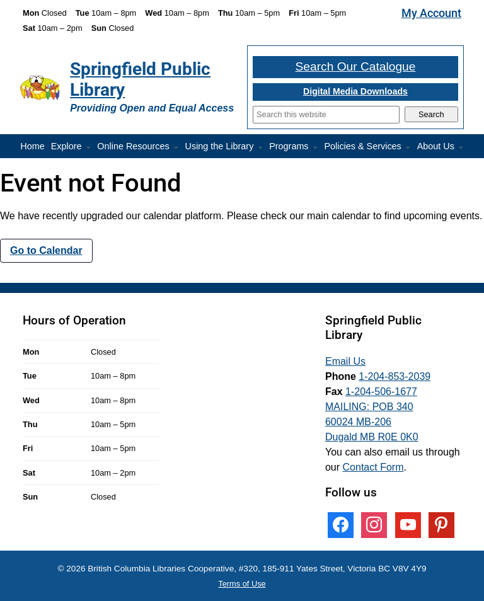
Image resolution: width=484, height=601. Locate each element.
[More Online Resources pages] (178, 147)
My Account (431, 13)
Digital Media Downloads (355, 91)
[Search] (326, 114)
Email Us (345, 361)
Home (32, 146)
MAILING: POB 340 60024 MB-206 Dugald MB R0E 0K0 (371, 421)
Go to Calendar (46, 250)
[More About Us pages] (463, 147)
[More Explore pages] (91, 147)
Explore (66, 146)
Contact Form (373, 467)
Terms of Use (241, 583)
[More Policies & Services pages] (410, 147)
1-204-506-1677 (381, 391)
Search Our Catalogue (356, 66)
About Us (435, 146)
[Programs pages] (317, 147)
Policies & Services (362, 146)
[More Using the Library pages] (263, 147)
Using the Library (219, 146)
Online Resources (133, 146)
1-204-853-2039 (394, 376)
